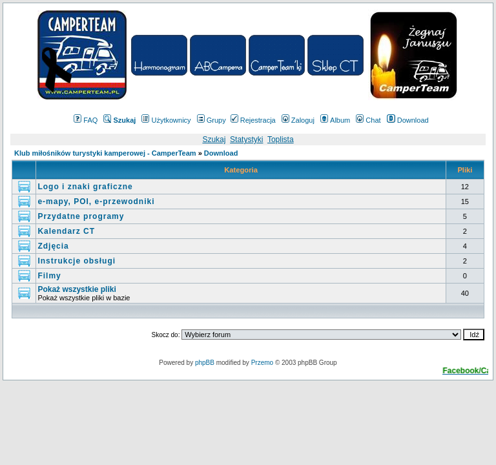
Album (335, 120)
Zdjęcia (52, 246)
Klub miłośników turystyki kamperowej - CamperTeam (105, 153)
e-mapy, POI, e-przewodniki (95, 201)
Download (408, 120)
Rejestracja (253, 120)
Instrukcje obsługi (76, 260)
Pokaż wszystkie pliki (76, 289)
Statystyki (246, 139)
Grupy (211, 120)
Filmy (49, 275)
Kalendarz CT (66, 231)
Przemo (262, 362)
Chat (368, 120)
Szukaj (213, 139)
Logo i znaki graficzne (84, 186)
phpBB (204, 362)
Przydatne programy (80, 216)
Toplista (280, 139)
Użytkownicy (166, 120)
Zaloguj (298, 120)
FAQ (86, 120)
